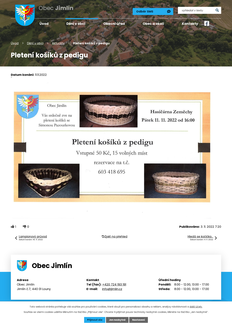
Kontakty (190, 23)
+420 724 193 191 (114, 283)
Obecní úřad (114, 23)
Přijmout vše (94, 320)
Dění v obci (35, 42)
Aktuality (58, 42)
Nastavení (139, 320)
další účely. (196, 306)
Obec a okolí (153, 23)
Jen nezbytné (117, 320)
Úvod (15, 42)
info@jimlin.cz (112, 288)
